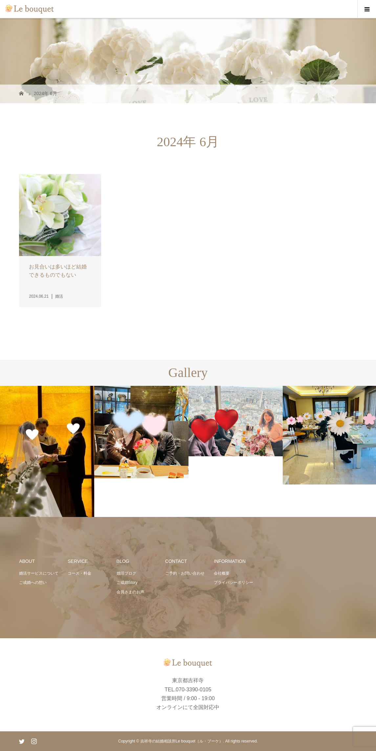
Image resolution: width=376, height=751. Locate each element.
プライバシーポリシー (233, 582)
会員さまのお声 (130, 592)
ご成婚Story (127, 582)
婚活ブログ (126, 573)
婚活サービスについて (38, 573)
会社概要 (222, 573)
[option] (47, 452)
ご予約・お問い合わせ (185, 573)
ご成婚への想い (33, 582)
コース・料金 (79, 573)
